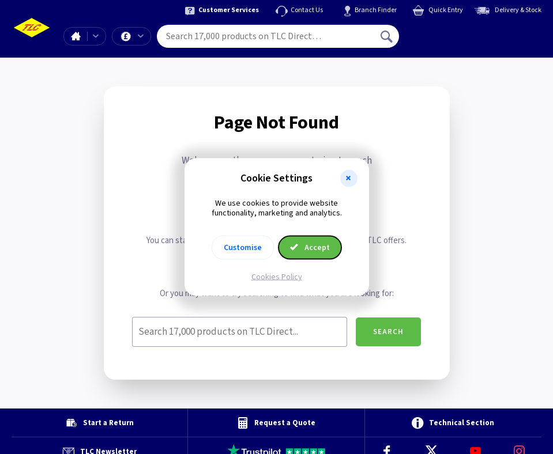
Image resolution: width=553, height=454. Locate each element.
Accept (310, 247)
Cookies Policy (276, 276)
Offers (141, 36)
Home (75, 36)
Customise (243, 247)
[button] (349, 178)
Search (388, 332)
